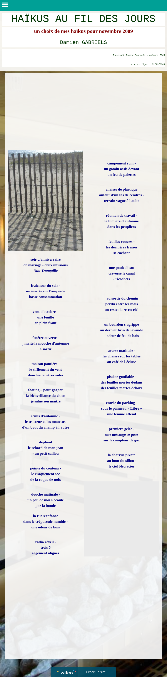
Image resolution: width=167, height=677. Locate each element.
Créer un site (96, 672)
